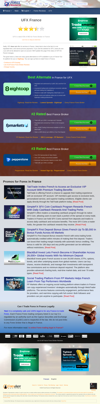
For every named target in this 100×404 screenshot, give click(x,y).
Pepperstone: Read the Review (26, 171)
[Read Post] (78, 202)
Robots (46, 3)
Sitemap (66, 385)
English (26, 11)
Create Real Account (82, 86)
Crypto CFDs (68, 3)
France (7, 11)
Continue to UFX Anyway (12, 62)
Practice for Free (82, 92)
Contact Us (40, 385)
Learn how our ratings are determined (31, 39)
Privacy (45, 385)
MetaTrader (33, 3)
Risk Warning (51, 385)
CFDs (40, 3)
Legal (57, 385)
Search (61, 385)
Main (17, 11)
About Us (34, 385)
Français (46, 379)
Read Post (63, 401)
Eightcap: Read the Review (28, 103)
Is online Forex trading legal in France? (45, 327)
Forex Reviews (40, 11)
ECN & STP (60, 3)
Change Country (9, 67)
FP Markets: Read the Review (27, 138)
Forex (27, 3)
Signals (52, 3)
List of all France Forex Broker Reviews (17, 65)
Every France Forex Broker (75, 103)
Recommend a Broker (82, 3)
